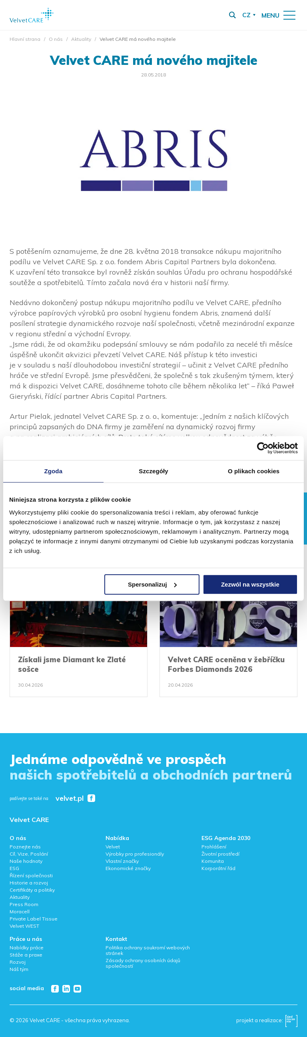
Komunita (212, 861)
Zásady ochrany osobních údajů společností (143, 963)
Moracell (20, 911)
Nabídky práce (27, 948)
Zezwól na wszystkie (250, 584)
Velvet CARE (29, 820)
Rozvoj (18, 962)
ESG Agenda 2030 (225, 838)
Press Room (24, 904)
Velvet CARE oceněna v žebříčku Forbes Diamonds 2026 (226, 664)
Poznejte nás (25, 847)
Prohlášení (213, 847)
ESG (14, 868)
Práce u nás (26, 939)
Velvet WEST (24, 926)
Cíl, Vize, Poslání (29, 854)
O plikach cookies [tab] (253, 471)
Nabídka (117, 838)
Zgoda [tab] (53, 471)
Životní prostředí (220, 854)
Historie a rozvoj (29, 883)
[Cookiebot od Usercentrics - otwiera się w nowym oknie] (263, 448)
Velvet (113, 847)
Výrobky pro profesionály (135, 854)
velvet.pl (70, 798)
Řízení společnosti (31, 875)
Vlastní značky (122, 861)
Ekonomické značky (128, 868)
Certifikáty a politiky (32, 890)
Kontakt (116, 939)
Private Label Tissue (34, 919)
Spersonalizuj (152, 584)
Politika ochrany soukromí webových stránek (148, 950)
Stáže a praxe (26, 955)
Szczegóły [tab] (153, 471)
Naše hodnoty (26, 861)
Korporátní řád (218, 868)
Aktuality (81, 39)
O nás (56, 39)
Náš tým (19, 969)
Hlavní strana (25, 39)
